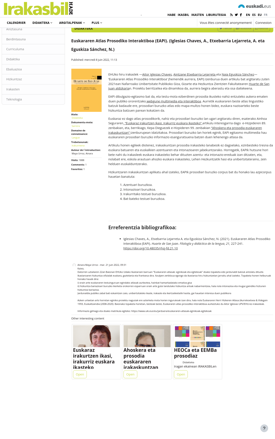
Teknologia (25, 126)
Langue (81, 159)
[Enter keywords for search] (226, 42)
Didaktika (24, 85)
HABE (172, 15)
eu (260, 15)
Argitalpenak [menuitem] (70, 23)
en (248, 15)
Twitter (215, 53)
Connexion (263, 22)
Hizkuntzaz (25, 105)
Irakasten (24, 116)
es (254, 15)
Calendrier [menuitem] (16, 23)
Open (85, 420)
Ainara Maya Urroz (93, 305)
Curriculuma (26, 75)
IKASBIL (183, 15)
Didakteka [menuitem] (40, 23)
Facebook (233, 53)
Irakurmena (83, 167)
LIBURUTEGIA (216, 15)
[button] (180, 22)
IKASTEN (197, 15)
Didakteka (18, 34)
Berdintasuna (27, 65)
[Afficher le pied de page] (264, 428)
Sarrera (81, 147)
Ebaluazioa (25, 95)
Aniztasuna (25, 54)
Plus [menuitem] (95, 23)
